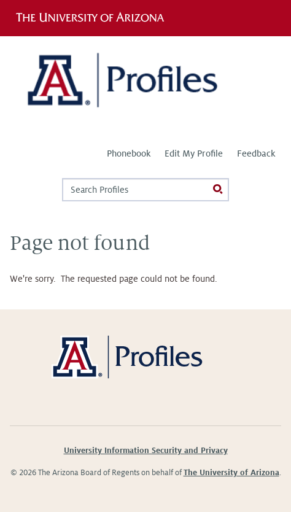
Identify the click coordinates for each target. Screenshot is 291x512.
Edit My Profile (194, 153)
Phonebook (128, 153)
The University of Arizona (231, 472)
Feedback (256, 153)
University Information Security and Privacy (146, 450)
